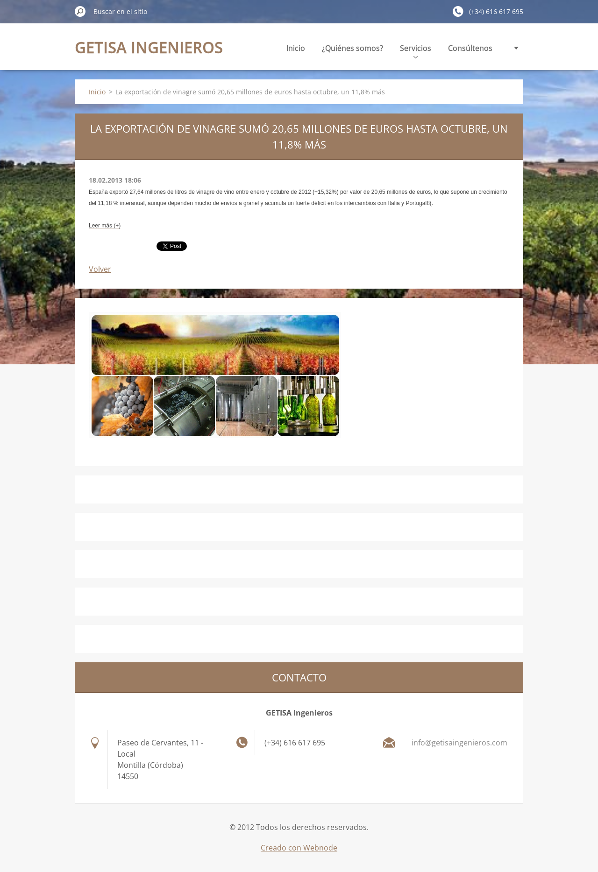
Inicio (295, 48)
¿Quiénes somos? (352, 48)
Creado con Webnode (299, 848)
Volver (100, 269)
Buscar (80, 11)
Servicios (415, 50)
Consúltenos (470, 48)
